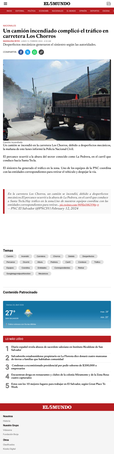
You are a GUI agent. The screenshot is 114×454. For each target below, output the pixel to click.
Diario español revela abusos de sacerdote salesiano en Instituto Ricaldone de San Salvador (57, 349)
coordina (26, 268)
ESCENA (106, 11)
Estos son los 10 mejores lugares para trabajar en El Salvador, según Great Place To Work (58, 386)
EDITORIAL (19, 11)
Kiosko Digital (9, 449)
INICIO (9, 11)
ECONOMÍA (44, 11)
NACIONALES (57, 11)
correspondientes (62, 268)
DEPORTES (94, 11)
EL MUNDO (71, 11)
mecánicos (43, 273)
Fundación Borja (10, 434)
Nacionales (9, 25)
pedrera (54, 262)
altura (40, 262)
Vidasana (7, 430)
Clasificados (9, 444)
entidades (42, 268)
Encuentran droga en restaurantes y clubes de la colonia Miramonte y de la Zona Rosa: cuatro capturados (60, 376)
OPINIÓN (83, 11)
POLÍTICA (31, 11)
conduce (82, 262)
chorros (56, 256)
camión (10, 256)
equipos (10, 268)
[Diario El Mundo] (57, 5)
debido (71, 256)
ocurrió (26, 262)
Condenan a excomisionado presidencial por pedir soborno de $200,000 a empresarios (54, 367)
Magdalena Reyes (11, 41)
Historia (6, 421)
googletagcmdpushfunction (18, 273)
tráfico (97, 262)
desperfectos (88, 256)
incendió (25, 256)
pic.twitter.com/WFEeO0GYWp (78, 205)
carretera (41, 256)
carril (68, 262)
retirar (81, 268)
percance (11, 262)
